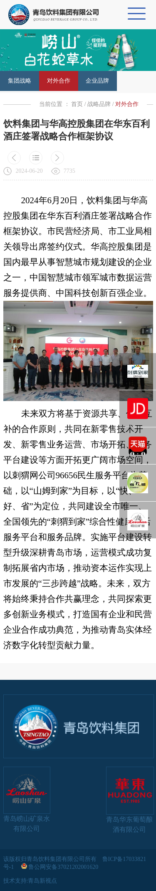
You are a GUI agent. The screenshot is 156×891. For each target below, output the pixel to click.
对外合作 (58, 81)
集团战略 (19, 81)
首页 (77, 104)
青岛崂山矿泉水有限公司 (26, 799)
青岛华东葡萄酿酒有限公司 (129, 800)
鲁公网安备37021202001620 (60, 867)
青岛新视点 (42, 881)
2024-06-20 (29, 171)
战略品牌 (99, 104)
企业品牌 (97, 81)
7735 (69, 171)
